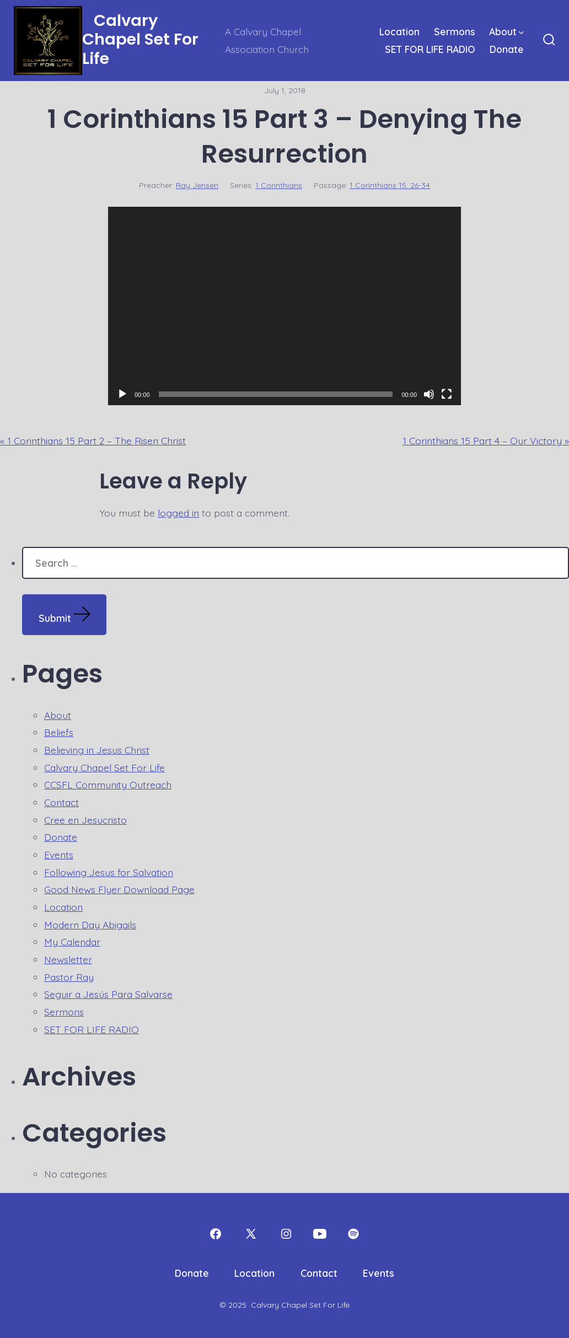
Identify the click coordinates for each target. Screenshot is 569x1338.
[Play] (122, 394)
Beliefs (58, 732)
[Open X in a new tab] (251, 1233)
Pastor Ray (69, 977)
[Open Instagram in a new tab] (286, 1233)
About (506, 31)
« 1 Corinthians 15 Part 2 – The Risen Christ (93, 440)
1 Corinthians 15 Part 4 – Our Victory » (485, 440)
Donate (507, 49)
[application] (284, 306)
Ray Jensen (197, 185)
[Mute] (428, 394)
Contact (61, 802)
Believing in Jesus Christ (96, 750)
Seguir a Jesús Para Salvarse (108, 994)
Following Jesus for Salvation (108, 872)
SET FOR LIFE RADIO (430, 49)
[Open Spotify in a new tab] (353, 1233)
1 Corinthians (278, 185)
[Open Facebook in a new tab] (215, 1233)
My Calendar (72, 942)
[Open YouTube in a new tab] (319, 1233)
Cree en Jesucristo (85, 820)
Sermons (454, 31)
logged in (178, 513)
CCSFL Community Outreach (107, 784)
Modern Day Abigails (90, 924)
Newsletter (68, 959)
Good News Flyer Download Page (119, 889)
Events (58, 854)
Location (399, 31)
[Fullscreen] (446, 394)
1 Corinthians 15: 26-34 (390, 185)
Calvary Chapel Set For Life (104, 767)
